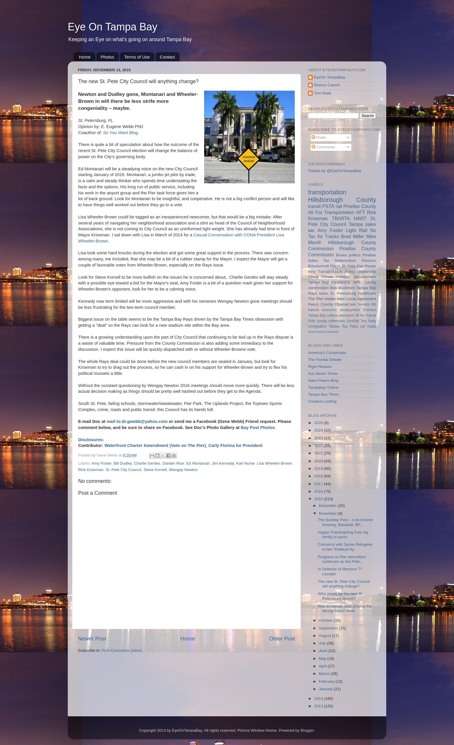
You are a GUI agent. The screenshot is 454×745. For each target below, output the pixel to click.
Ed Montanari (198, 463)
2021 (319, 453)
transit (314, 206)
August (325, 635)
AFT (360, 212)
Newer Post (92, 639)
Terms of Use (137, 56)
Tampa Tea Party (343, 326)
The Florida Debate (325, 359)
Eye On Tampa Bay (113, 27)
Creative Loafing (322, 401)
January (326, 689)
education (346, 315)
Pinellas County (359, 206)
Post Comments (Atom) (122, 650)
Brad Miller (352, 236)
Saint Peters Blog (323, 380)
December (328, 505)
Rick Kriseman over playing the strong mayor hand (345, 608)
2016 (319, 491)
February (327, 681)
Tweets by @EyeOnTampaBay (334, 171)
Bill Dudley (123, 463)
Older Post (282, 639)
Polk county (317, 321)
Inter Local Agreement (356, 299)
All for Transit (365, 315)
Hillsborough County (342, 199)
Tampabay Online (323, 387)
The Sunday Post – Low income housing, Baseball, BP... (345, 522)
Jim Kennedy (223, 463)
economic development (341, 310)
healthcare (367, 293)
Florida (327, 277)
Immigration (317, 326)
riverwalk (332, 331)
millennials (337, 321)
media (330, 299)
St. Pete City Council (124, 470)
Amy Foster (101, 463)
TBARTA (341, 218)
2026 (319, 423)
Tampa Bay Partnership (329, 282)
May (323, 658)
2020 (319, 461)
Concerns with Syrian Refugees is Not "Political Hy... (345, 546)
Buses (341, 255)
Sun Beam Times (323, 373)
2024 (319, 430)
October (326, 620)
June (323, 651)
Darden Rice (173, 463)
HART (360, 218)
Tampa (356, 224)
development (365, 277)
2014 (319, 698)
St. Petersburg (343, 293)
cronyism (343, 277)
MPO (358, 282)
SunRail (353, 321)
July (323, 643)
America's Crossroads (327, 352)
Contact (167, 56)
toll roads (368, 326)
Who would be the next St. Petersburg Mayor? (341, 595)
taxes (323, 293)
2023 (319, 438)
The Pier (315, 299)
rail (339, 206)
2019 (319, 468)
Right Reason (320, 366)
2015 (319, 499)
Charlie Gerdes (147, 463)
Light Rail (356, 230)
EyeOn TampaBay (329, 77)
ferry (312, 271)
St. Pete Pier (353, 266)
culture (332, 315)
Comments (323, 147)
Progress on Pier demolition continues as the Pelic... (342, 559)
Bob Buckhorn (342, 288)
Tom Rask (322, 93)
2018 (319, 476)
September (329, 628)
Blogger (307, 730)
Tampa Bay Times (323, 394)
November (328, 513)
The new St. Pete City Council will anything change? (344, 583)
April (323, 666)
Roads (370, 266)
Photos (107, 56)
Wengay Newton (183, 470)
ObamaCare (345, 304)
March (325, 673)
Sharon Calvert (327, 85)
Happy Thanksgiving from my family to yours (343, 534)
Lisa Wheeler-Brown (274, 463)
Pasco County (320, 304)
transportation (327, 192)
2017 (319, 484)
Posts (319, 137)
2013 (319, 706)
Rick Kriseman (90, 470)
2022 (319, 445)
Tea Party (368, 321)
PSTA (328, 206)
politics (354, 255)
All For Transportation (331, 212)
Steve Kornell (155, 470)
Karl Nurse (245, 463)
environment (316, 331)
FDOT (335, 266)
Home (85, 56)
